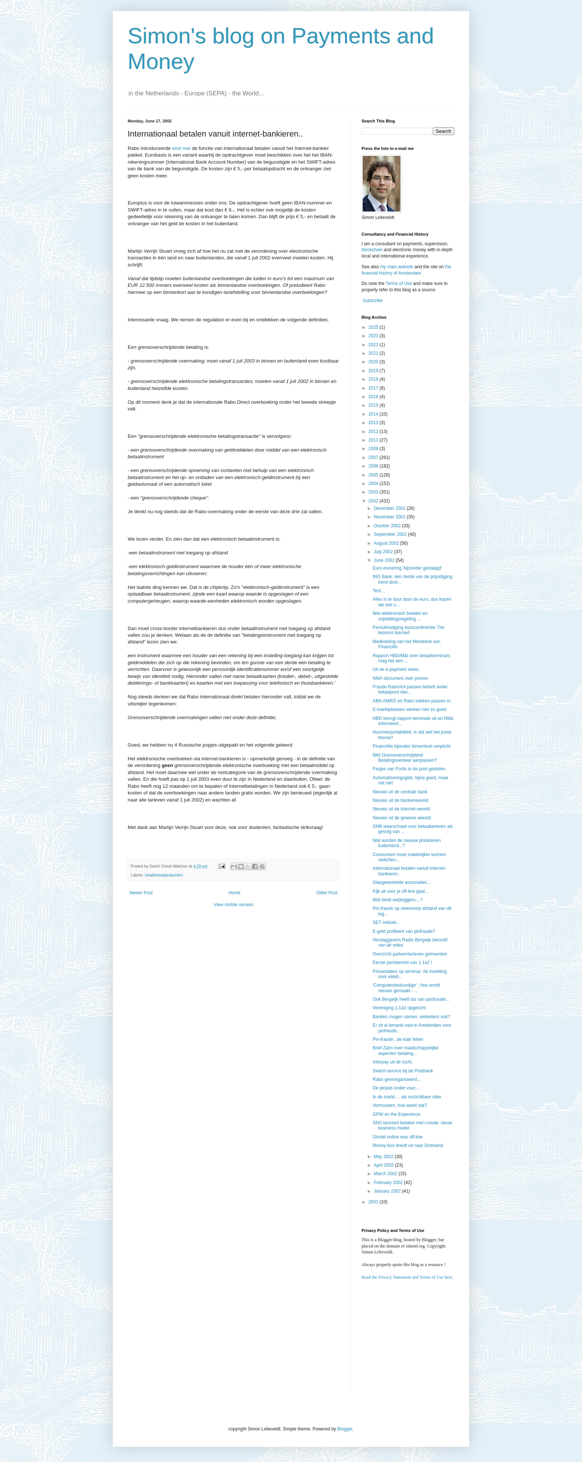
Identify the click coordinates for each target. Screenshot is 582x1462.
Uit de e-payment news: (396, 669)
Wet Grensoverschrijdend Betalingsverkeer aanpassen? (405, 758)
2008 (374, 448)
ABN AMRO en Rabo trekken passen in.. (413, 701)
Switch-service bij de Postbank (403, 1070)
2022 (374, 344)
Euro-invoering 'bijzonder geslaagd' (407, 568)
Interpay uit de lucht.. (393, 1062)
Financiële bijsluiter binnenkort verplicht (411, 746)
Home (235, 892)
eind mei (181, 148)
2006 (374, 466)
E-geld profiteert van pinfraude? (404, 931)
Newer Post (141, 892)
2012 (374, 431)
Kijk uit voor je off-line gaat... (401, 891)
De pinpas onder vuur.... (396, 1088)
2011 (374, 440)
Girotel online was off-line (398, 1137)
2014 (374, 414)
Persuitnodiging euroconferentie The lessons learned (408, 630)
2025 (374, 327)
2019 (374, 370)
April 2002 (384, 1165)
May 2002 (384, 1156)
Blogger (345, 1429)
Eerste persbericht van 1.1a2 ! (402, 962)
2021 (374, 353)
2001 (374, 1201)
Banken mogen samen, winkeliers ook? (411, 1016)
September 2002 (391, 534)
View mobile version (234, 904)
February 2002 (389, 1182)
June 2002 (385, 560)
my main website (396, 266)
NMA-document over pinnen (400, 678)
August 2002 (387, 543)
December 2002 (390, 508)
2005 (374, 475)
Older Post (326, 892)
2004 (374, 483)
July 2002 (384, 551)
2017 (374, 388)
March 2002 (386, 1173)
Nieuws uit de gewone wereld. (402, 817)
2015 (374, 405)
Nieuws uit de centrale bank (400, 791)
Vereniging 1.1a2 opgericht (399, 1007)
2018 (374, 379)
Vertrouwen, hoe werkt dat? (400, 1105)
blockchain (373, 249)
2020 (374, 361)
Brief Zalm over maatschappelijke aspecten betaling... (405, 1050)
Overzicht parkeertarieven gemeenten (410, 954)
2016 (374, 396)
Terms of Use (399, 283)
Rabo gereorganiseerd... (397, 1079)
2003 (374, 492)
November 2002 (390, 516)
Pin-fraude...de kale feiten (398, 1039)
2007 (374, 457)
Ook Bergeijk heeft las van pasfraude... (411, 999)
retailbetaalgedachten (164, 875)
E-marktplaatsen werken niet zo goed (409, 709)
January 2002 (388, 1191)
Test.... (379, 590)
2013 (374, 422)
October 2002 (388, 525)
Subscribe (372, 300)
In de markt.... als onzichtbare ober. (407, 1096)
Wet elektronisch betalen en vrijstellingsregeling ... (400, 616)
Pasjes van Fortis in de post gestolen (409, 768)
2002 (374, 501)
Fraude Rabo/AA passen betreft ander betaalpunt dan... (410, 689)
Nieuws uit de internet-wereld (401, 809)
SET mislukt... (386, 922)
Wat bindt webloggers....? (398, 899)
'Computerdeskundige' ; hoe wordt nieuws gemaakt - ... (406, 988)
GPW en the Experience (397, 1114)
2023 (374, 335)
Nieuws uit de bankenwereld (400, 800)
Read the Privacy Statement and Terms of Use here (407, 1277)
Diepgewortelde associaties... (402, 882)
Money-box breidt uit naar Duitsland (408, 1145)
